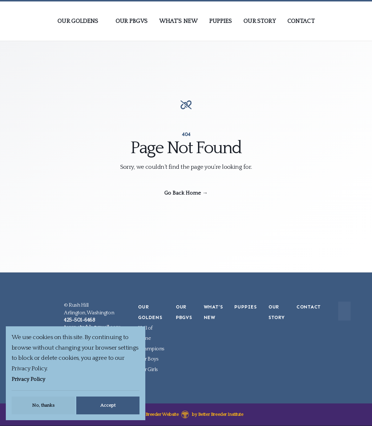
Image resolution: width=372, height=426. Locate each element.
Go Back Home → (186, 193)
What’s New (178, 21)
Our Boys (148, 359)
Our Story (259, 21)
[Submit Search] (342, 311)
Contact (301, 21)
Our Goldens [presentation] (77, 21)
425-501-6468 (79, 320)
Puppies (220, 21)
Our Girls (148, 369)
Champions (151, 348)
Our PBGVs (131, 21)
